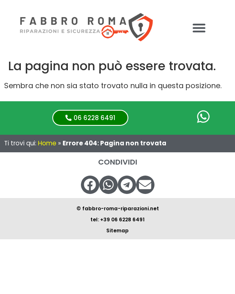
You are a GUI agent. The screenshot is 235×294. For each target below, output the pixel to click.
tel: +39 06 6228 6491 (117, 219)
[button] (198, 27)
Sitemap (117, 230)
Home (47, 143)
